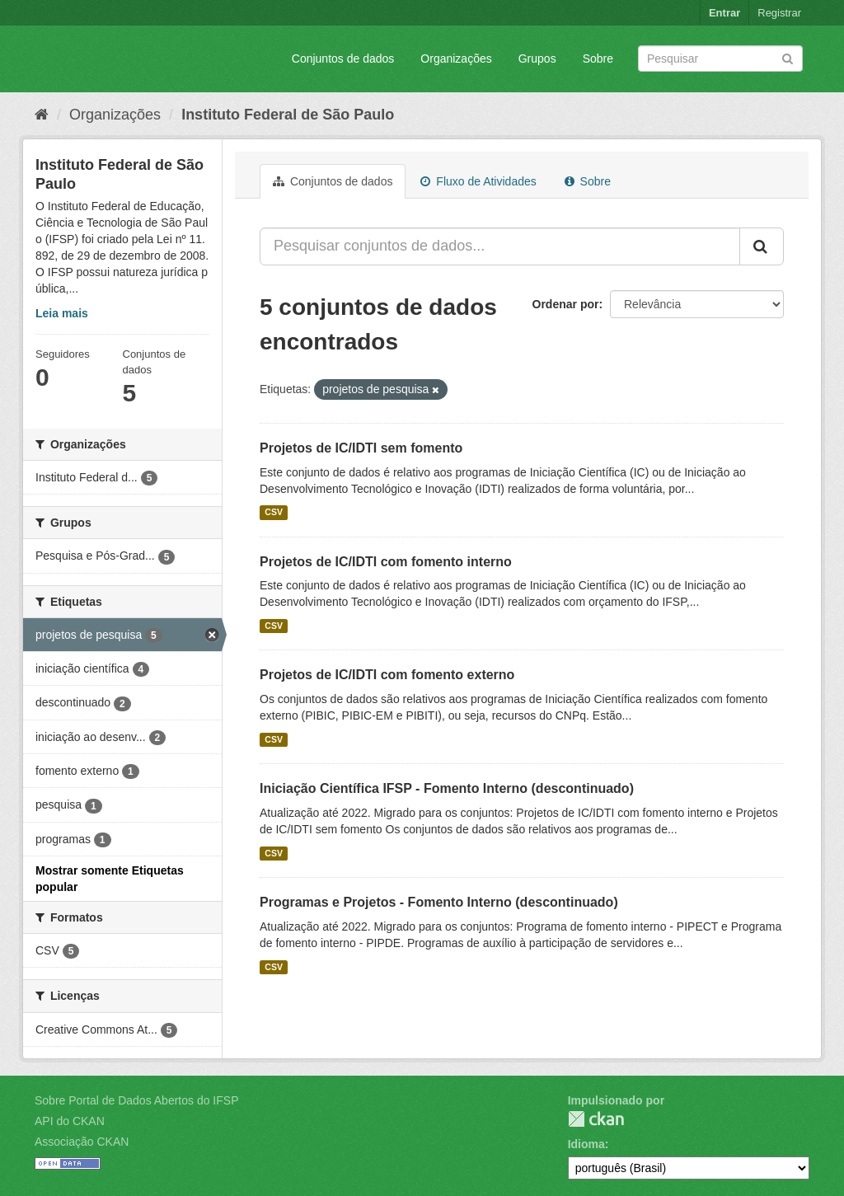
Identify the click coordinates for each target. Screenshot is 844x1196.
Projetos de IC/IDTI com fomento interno (386, 562)
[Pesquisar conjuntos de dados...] (500, 246)
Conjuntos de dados (343, 58)
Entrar (724, 13)
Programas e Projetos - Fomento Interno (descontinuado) (439, 902)
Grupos (537, 58)
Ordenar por (565, 304)
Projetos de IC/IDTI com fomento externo (387, 675)
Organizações (455, 58)
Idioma (586, 1144)
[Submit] (788, 57)
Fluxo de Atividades (478, 181)
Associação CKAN (82, 1141)
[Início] (42, 114)
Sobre (598, 58)
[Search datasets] (720, 58)
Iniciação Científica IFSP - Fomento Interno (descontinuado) (447, 788)
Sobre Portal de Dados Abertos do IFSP (136, 1100)
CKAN (596, 1119)
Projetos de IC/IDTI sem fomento (361, 448)
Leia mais (61, 313)
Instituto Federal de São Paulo (287, 114)
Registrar (779, 13)
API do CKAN (70, 1121)
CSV (274, 513)
